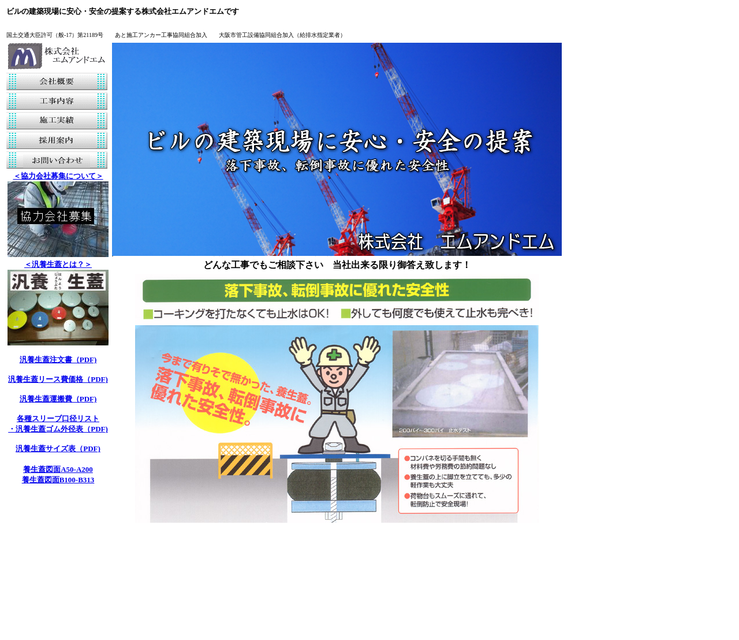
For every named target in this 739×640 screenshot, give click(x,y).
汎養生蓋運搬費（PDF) (58, 399)
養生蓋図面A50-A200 (58, 469)
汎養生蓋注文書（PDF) (58, 359)
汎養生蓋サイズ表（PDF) (58, 448)
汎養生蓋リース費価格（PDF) (58, 379)
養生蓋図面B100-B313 (58, 479)
